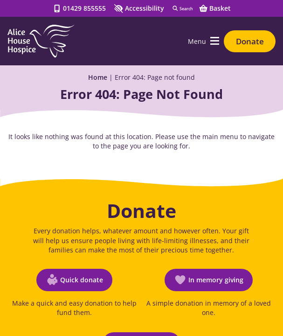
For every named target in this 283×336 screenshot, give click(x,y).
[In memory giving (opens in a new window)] (209, 280)
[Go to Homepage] (41, 41)
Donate (250, 41)
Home (97, 77)
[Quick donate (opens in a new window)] (74, 280)
